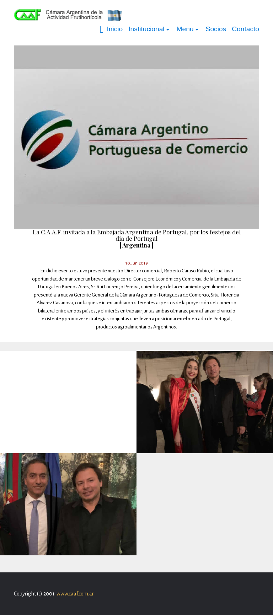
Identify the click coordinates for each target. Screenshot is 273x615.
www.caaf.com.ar (75, 594)
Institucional (146, 29)
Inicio (111, 29)
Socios (216, 29)
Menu (185, 29)
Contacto (245, 29)
